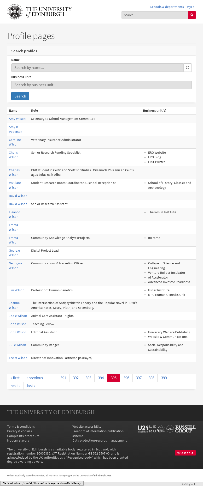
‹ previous (35, 377)
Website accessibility (86, 427)
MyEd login (185, 453)
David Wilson (18, 196)
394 (101, 377)
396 (126, 377)
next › (15, 385)
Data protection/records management (99, 440)
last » (31, 385)
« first (15, 377)
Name (15, 60)
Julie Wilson (17, 345)
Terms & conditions (21, 427)
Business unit (21, 77)
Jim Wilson (16, 290)
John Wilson (18, 324)
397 (139, 377)
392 (76, 377)
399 (164, 377)
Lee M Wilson (18, 358)
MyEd (191, 7)
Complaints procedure (23, 436)
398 (151, 377)
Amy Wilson (17, 119)
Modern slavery (18, 440)
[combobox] (155, 15)
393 (88, 377)
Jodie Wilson (18, 316)
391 (63, 377)
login (189, 484)
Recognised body (79, 458)
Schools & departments (167, 7)
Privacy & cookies (19, 431)
